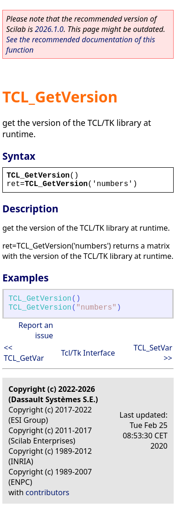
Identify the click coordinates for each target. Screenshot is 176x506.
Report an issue (35, 330)
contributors (47, 492)
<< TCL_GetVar (24, 353)
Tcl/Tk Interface (88, 353)
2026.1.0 (49, 29)
